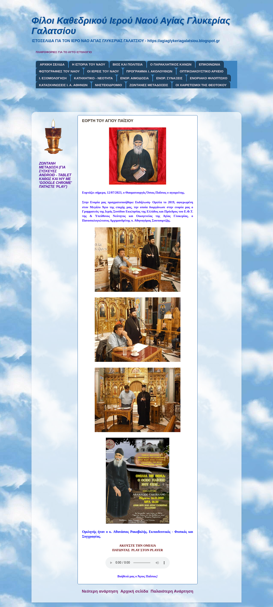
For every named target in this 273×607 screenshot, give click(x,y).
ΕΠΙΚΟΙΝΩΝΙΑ (209, 64)
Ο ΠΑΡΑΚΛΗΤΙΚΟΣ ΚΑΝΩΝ (171, 64)
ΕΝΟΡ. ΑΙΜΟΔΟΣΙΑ (134, 78)
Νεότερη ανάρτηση (100, 591)
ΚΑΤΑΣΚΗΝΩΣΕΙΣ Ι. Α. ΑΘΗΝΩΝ (63, 85)
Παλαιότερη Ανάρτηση (172, 591)
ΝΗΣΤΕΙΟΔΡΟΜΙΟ (108, 85)
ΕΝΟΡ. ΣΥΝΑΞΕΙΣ (169, 78)
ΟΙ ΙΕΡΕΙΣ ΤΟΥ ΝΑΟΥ (103, 71)
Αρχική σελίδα (134, 591)
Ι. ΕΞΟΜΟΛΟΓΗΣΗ (53, 78)
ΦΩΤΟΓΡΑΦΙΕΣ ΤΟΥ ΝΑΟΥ (59, 71)
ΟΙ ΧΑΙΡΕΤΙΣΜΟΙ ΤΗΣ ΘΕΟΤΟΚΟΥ (201, 85)
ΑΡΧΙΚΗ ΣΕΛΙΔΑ (52, 64)
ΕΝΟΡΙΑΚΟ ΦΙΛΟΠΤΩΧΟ (208, 78)
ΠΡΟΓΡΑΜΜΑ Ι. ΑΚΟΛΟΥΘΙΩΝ (149, 71)
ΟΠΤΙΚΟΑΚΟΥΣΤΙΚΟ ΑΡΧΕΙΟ (202, 71)
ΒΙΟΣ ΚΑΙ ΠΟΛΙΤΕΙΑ (128, 64)
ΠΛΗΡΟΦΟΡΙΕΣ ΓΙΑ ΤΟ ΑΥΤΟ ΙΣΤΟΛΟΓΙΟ (64, 52)
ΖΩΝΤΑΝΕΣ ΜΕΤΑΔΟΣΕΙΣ (148, 85)
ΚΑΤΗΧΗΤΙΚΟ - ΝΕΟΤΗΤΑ (93, 78)
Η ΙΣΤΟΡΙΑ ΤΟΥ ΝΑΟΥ (88, 64)
